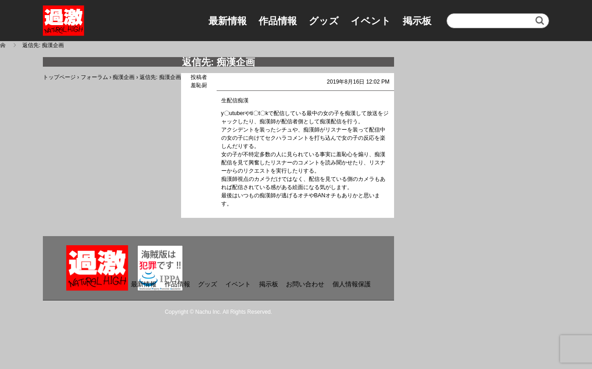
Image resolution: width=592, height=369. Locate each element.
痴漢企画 (124, 77)
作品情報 (278, 21)
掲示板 (417, 21)
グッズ (324, 21)
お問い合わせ (305, 284)
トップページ (59, 77)
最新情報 (227, 21)
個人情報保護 (351, 284)
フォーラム (94, 77)
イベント (371, 21)
